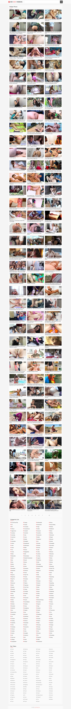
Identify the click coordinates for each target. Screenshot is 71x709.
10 (49, 515)
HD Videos (15, 2)
